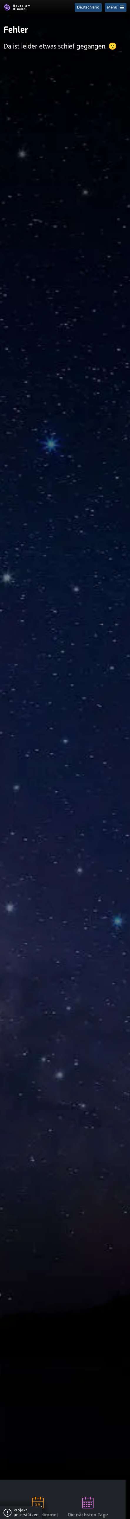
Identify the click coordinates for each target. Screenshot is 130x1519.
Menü (115, 7)
